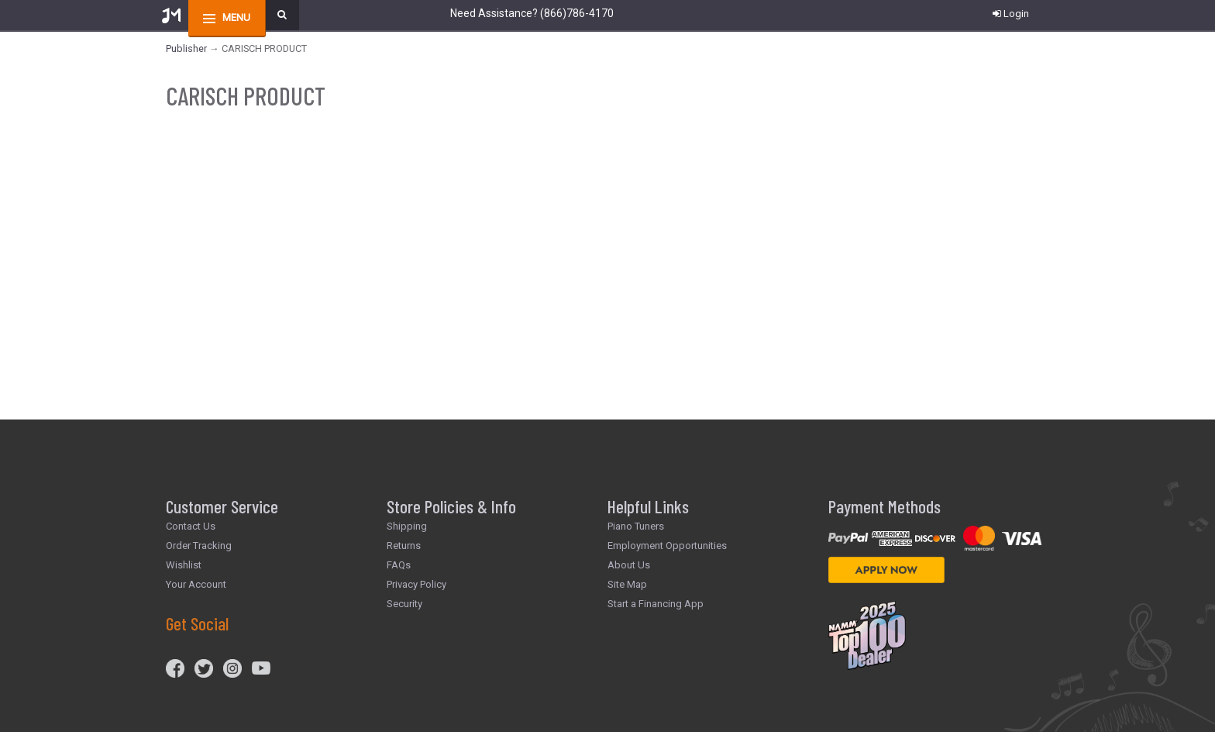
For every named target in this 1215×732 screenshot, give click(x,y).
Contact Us (190, 526)
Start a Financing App (656, 603)
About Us (629, 565)
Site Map (627, 584)
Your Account (196, 584)
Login (1011, 13)
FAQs (399, 565)
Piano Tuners (636, 526)
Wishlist (183, 565)
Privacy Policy (416, 584)
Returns (404, 545)
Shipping (407, 526)
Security (404, 603)
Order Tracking (199, 545)
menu (236, 17)
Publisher (186, 48)
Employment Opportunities (667, 545)
